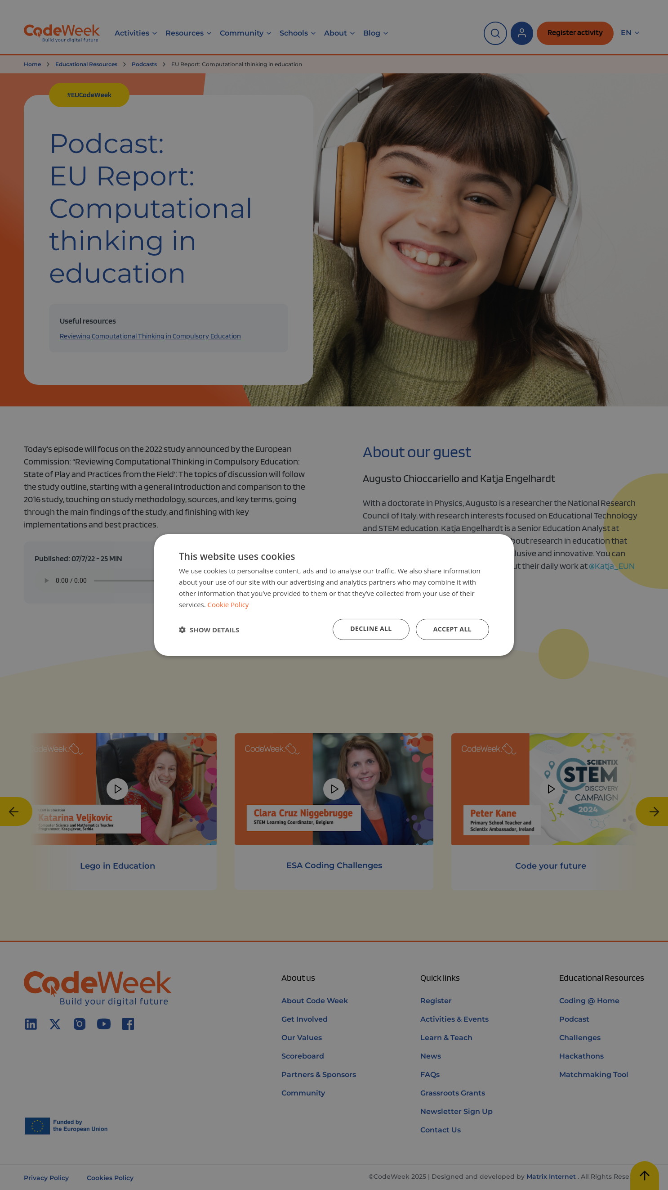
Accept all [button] (452, 629)
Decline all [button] (371, 628)
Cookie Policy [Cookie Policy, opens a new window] (228, 604)
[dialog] (334, 595)
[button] (209, 630)
